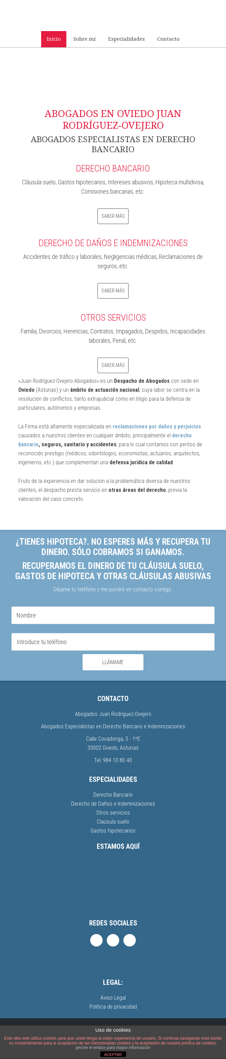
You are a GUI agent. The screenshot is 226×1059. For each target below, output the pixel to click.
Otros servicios (113, 812)
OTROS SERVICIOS (113, 317)
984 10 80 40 (117, 760)
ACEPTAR (113, 1054)
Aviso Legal (113, 997)
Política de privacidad (113, 1006)
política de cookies (198, 1043)
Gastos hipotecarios (113, 830)
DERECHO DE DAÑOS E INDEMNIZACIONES (113, 243)
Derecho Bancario (113, 794)
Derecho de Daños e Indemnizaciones (113, 803)
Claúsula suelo (113, 821)
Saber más (113, 216)
